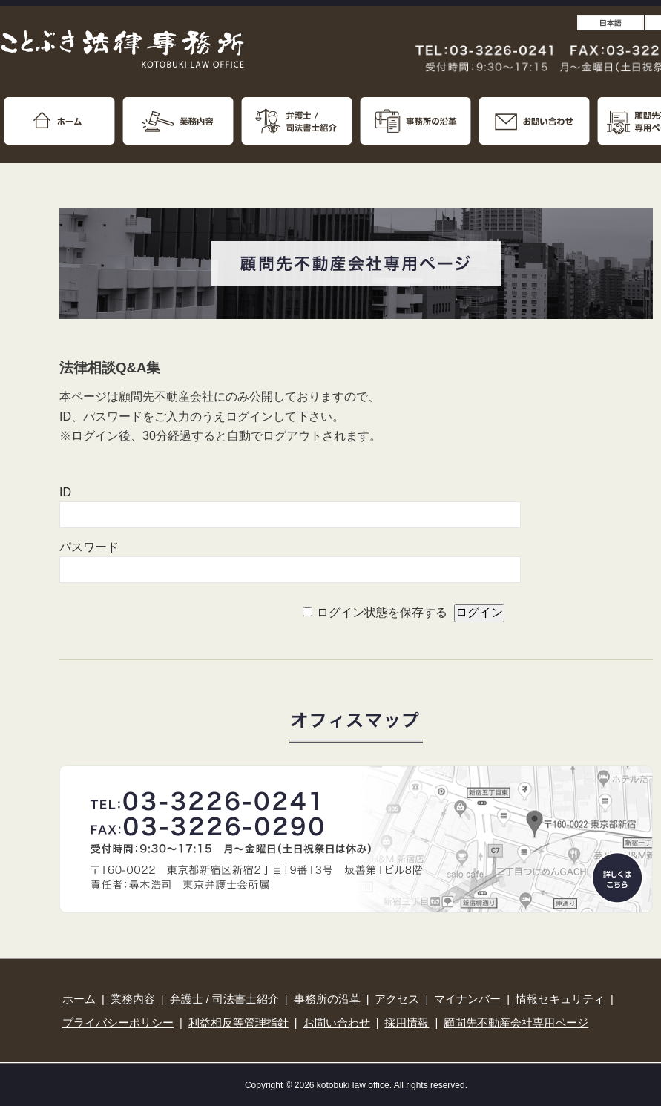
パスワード (89, 547)
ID (65, 492)
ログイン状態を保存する (382, 612)
